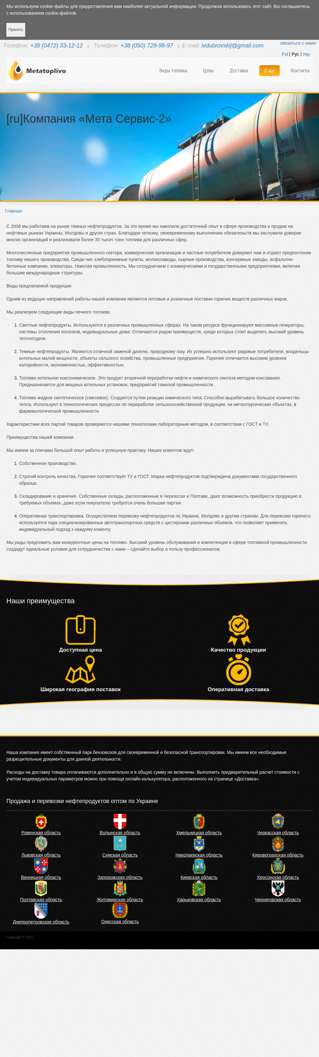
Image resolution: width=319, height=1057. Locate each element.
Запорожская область (120, 877)
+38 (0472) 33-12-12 (56, 45)
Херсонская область (278, 877)
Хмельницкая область (199, 832)
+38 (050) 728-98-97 (147, 45)
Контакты (300, 70)
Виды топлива (173, 70)
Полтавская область (41, 899)
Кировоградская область (277, 855)
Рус (295, 54)
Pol (285, 54)
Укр (306, 54)
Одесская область (120, 921)
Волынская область (120, 832)
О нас (269, 70)
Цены (208, 70)
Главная (13, 211)
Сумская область (120, 855)
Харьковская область (199, 899)
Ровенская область (41, 832)
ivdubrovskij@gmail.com (232, 45)
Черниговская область (278, 899)
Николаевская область (198, 855)
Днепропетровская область (41, 921)
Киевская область (199, 877)
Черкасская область (278, 832)
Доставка (238, 70)
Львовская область (41, 855)
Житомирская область (120, 899)
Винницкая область (41, 877)
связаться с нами (298, 43)
